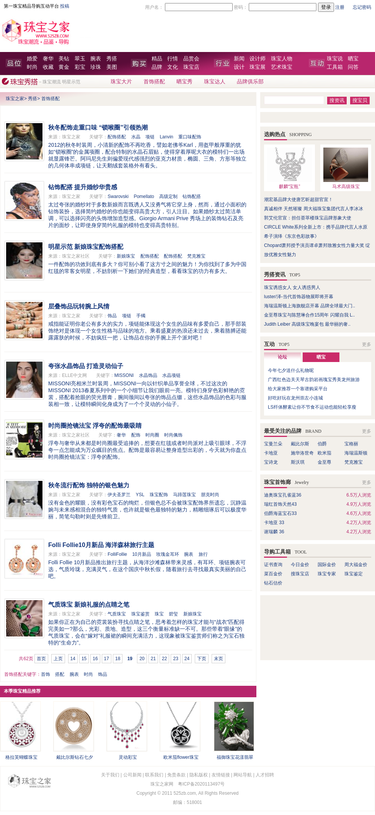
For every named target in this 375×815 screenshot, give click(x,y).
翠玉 (80, 59)
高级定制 (168, 196)
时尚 (32, 67)
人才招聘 (265, 775)
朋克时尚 (210, 494)
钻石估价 (273, 583)
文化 (172, 67)
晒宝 (353, 59)
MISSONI (124, 375)
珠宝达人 (214, 81)
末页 (218, 658)
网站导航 (242, 775)
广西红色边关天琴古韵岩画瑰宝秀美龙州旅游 (314, 379)
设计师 (257, 59)
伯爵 (322, 443)
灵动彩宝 (128, 757)
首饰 (45, 674)
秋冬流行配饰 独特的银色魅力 (88, 485)
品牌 (157, 67)
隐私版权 (198, 775)
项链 (150, 137)
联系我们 (154, 775)
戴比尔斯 (300, 443)
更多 (366, 344)
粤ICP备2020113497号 (201, 784)
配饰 (135, 435)
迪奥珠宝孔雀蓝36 (282, 495)
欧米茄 (324, 453)
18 (117, 658)
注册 (339, 7)
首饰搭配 (154, 81)
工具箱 (335, 67)
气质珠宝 (117, 614)
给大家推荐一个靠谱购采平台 (298, 388)
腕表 (95, 59)
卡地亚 (271, 453)
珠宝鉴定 (353, 573)
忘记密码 (362, 7)
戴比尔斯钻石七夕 (74, 757)
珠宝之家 (15, 98)
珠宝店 (191, 67)
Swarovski (118, 196)
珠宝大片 (121, 81)
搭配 (59, 674)
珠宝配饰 (159, 494)
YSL (140, 494)
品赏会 (191, 59)
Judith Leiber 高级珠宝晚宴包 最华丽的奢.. (307, 324)
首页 (41, 658)
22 (164, 658)
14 (72, 658)
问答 (353, 67)
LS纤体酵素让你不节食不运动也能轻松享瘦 (312, 407)
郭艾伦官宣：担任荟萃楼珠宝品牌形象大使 (307, 218)
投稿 (64, 6)
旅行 (203, 554)
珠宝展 (257, 67)
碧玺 (173, 614)
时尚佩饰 (173, 435)
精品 (157, 59)
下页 (201, 658)
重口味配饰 (189, 137)
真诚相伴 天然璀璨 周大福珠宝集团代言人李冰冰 (313, 208)
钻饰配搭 (192, 196)
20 (141, 658)
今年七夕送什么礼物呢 (291, 370)
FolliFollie (117, 554)
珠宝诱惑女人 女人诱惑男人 (292, 287)
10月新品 (141, 554)
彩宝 (80, 67)
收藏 (48, 67)
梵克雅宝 (196, 256)
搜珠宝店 (300, 573)
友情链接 (221, 775)
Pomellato (144, 196)
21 (153, 658)
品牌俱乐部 (250, 81)
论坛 (282, 357)
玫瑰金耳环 (167, 554)
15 (84, 658)
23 (175, 658)
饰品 (112, 315)
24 (186, 658)
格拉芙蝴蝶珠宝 (21, 757)
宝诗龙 (271, 462)
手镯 (140, 315)
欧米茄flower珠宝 (181, 757)
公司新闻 (132, 775)
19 (129, 658)
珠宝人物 (281, 59)
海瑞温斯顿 (355, 453)
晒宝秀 (184, 81)
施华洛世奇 (302, 453)
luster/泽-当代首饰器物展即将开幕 (298, 296)
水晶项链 (171, 375)
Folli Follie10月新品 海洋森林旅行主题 (101, 545)
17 (106, 658)
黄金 (64, 67)
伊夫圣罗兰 (119, 494)
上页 (58, 658)
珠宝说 (335, 59)
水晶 (135, 137)
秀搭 (111, 59)
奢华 (48, 59)
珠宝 (159, 614)
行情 (172, 59)
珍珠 (95, 67)
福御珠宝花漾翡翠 (235, 757)
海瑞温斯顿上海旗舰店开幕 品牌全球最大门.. (309, 305)
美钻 (64, 59)
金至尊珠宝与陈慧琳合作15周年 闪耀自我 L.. (309, 315)
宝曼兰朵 (273, 443)
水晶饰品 (148, 375)
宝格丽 (351, 443)
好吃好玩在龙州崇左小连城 (295, 398)
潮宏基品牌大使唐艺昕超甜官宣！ (298, 199)
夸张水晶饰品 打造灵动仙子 (85, 366)
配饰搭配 (117, 137)
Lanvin (166, 137)
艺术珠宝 (281, 67)
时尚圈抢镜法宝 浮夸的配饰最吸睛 (95, 425)
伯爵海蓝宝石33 (280, 513)
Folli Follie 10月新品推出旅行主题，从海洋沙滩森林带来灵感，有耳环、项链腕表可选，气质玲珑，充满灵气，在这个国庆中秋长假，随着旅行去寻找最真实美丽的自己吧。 (147, 569)
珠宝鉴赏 (140, 614)
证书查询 (273, 564)
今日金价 (300, 564)
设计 (239, 67)
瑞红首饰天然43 (280, 504)
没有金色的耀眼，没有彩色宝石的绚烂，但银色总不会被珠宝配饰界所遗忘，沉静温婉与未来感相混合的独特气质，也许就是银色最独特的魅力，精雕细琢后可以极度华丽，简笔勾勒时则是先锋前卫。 (147, 510)
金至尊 (324, 462)
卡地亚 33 (274, 522)
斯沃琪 (298, 462)
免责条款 (176, 775)
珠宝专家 (327, 573)
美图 (111, 67)
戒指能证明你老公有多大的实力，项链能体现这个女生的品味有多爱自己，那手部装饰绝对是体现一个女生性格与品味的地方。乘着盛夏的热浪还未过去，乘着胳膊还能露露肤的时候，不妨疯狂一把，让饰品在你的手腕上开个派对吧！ (147, 331)
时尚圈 (152, 435)
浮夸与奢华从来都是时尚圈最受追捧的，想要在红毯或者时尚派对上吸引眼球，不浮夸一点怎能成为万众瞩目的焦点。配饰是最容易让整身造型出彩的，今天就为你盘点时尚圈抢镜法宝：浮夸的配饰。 (147, 450)
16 (95, 658)
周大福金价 (355, 564)
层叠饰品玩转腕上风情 (78, 306)
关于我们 (110, 775)
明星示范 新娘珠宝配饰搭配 (85, 247)
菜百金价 (273, 573)
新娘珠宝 (126, 256)
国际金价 (327, 564)
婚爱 (32, 59)
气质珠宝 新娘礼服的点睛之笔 (88, 604)
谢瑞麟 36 (274, 531)
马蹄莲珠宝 (184, 494)
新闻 (239, 59)
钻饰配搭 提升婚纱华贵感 (82, 187)
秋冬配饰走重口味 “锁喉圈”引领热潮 (98, 127)
